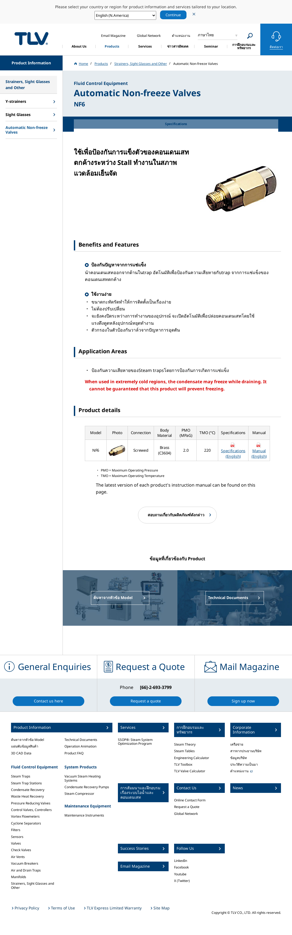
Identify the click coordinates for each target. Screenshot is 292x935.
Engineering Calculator (191, 757)
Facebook (181, 867)
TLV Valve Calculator (189, 771)
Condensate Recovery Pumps (86, 787)
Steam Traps (20, 776)
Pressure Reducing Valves (30, 803)
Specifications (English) (233, 453)
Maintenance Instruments (84, 815)
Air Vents (18, 856)
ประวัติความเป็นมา (244, 764)
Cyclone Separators (26, 823)
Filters (15, 830)
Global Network (186, 813)
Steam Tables (184, 751)
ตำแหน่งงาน (239, 771)
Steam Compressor (79, 793)
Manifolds (18, 877)
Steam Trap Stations (26, 783)
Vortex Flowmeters (25, 816)
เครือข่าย (236, 744)
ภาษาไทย (206, 34)
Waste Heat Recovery (27, 796)
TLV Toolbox (183, 764)
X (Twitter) (182, 880)
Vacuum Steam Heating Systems (82, 778)
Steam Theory (185, 744)
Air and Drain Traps (26, 870)
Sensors (17, 836)
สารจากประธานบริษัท (245, 751)
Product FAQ (73, 753)
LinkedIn (180, 860)
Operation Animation (80, 746)
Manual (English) (259, 453)
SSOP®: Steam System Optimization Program (135, 741)
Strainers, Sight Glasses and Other (32, 885)
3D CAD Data (21, 753)
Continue (173, 14)
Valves (16, 843)
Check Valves (21, 850)
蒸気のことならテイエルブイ (31, 38)
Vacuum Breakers (24, 863)
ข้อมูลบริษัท (238, 757)
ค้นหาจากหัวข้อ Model (27, 739)
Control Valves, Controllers (31, 809)
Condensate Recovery (27, 789)
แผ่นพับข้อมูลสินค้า (24, 746)
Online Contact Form (190, 800)
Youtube (180, 874)
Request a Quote (186, 806)
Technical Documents (80, 739)
